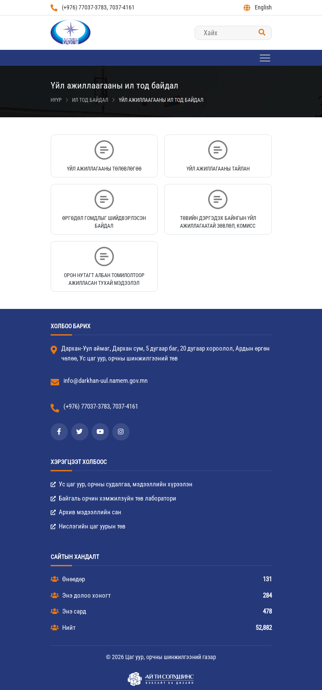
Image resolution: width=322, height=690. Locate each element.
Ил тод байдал (90, 100)
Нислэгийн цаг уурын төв (88, 526)
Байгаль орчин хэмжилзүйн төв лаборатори (113, 498)
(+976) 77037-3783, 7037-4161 (93, 7)
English (258, 7)
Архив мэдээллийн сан (86, 512)
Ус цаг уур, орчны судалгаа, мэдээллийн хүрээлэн (122, 484)
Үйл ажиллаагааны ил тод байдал (161, 100)
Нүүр (56, 100)
